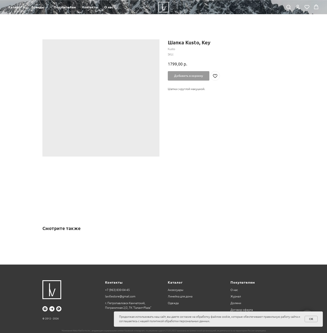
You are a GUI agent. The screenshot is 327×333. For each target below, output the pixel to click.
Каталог (15, 7)
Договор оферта (241, 309)
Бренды (37, 7)
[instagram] (45, 308)
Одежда (173, 303)
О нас (108, 7)
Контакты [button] (90, 7)
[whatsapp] (58, 308)
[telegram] (52, 308)
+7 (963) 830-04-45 (117, 290)
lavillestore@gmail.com (120, 296)
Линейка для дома (180, 296)
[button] (288, 6)
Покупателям (65, 7)
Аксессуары (175, 290)
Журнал (235, 296)
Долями (235, 303)
